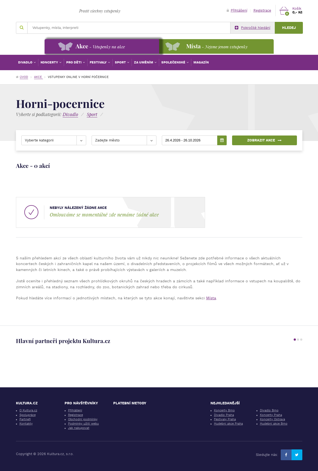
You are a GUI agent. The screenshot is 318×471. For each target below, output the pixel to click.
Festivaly (99, 62)
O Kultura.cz (28, 410)
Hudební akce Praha (228, 423)
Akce (38, 77)
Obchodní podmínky (83, 419)
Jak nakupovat (78, 428)
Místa (211, 298)
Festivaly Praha (225, 419)
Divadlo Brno (269, 410)
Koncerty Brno (224, 410)
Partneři (25, 419)
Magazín (201, 62)
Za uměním (144, 62)
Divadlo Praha (224, 415)
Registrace (262, 10)
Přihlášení (237, 10)
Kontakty (26, 423)
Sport (121, 62)
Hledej (289, 28)
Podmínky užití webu (83, 423)
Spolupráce (27, 415)
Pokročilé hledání (252, 28)
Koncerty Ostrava (272, 419)
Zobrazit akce (264, 140)
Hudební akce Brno (273, 423)
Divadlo (25, 62)
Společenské (173, 62)
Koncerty (50, 62)
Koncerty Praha (271, 415)
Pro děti (74, 62)
